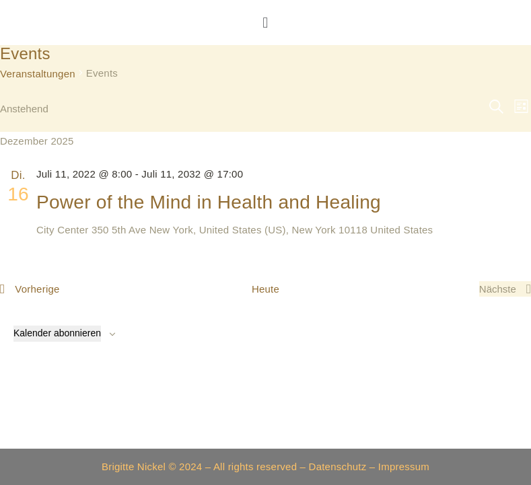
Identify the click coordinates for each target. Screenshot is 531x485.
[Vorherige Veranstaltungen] (30, 289)
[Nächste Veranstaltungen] (505, 289)
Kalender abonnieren (57, 333)
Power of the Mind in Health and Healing (208, 202)
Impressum (403, 466)
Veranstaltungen (37, 73)
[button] (266, 22)
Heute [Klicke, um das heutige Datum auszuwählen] (265, 289)
